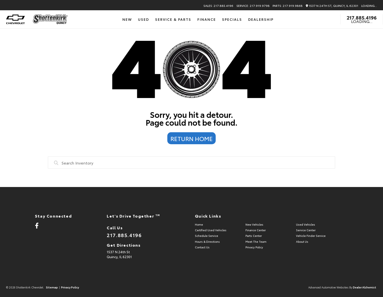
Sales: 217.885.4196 (218, 5)
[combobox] (191, 162)
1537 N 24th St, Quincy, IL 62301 (332, 5)
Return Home (191, 138)
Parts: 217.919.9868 (288, 5)
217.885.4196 (362, 17)
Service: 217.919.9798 (253, 5)
